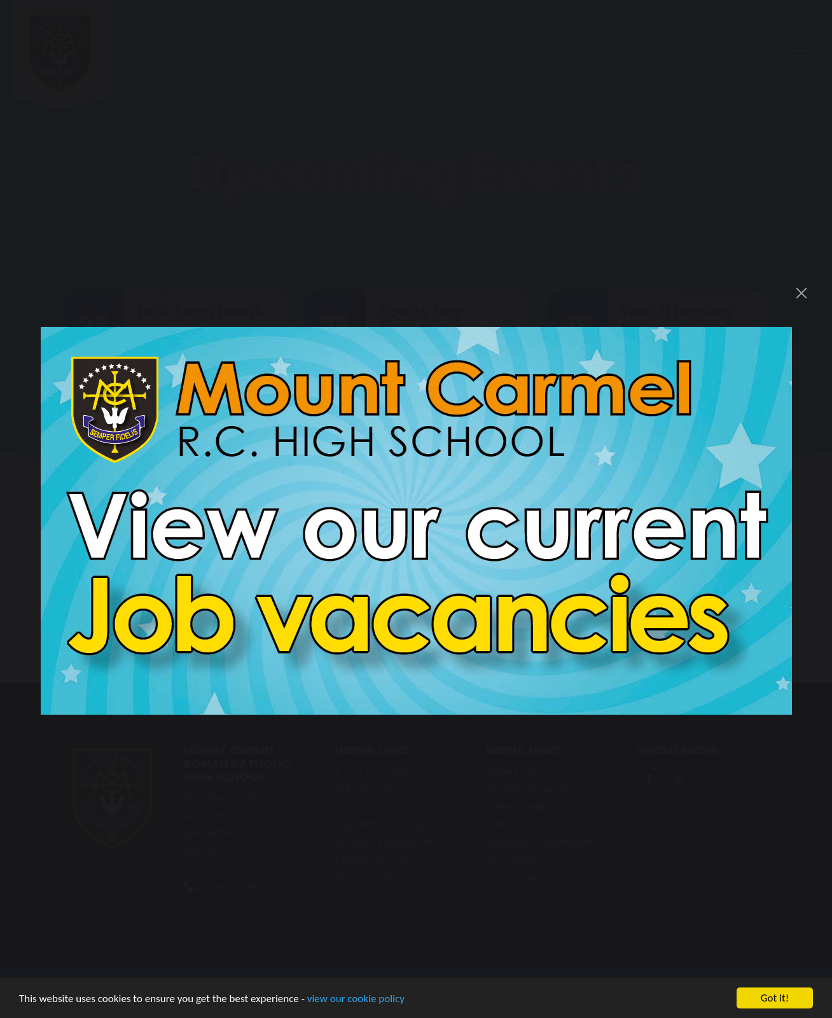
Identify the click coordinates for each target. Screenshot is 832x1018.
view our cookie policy (356, 1001)
